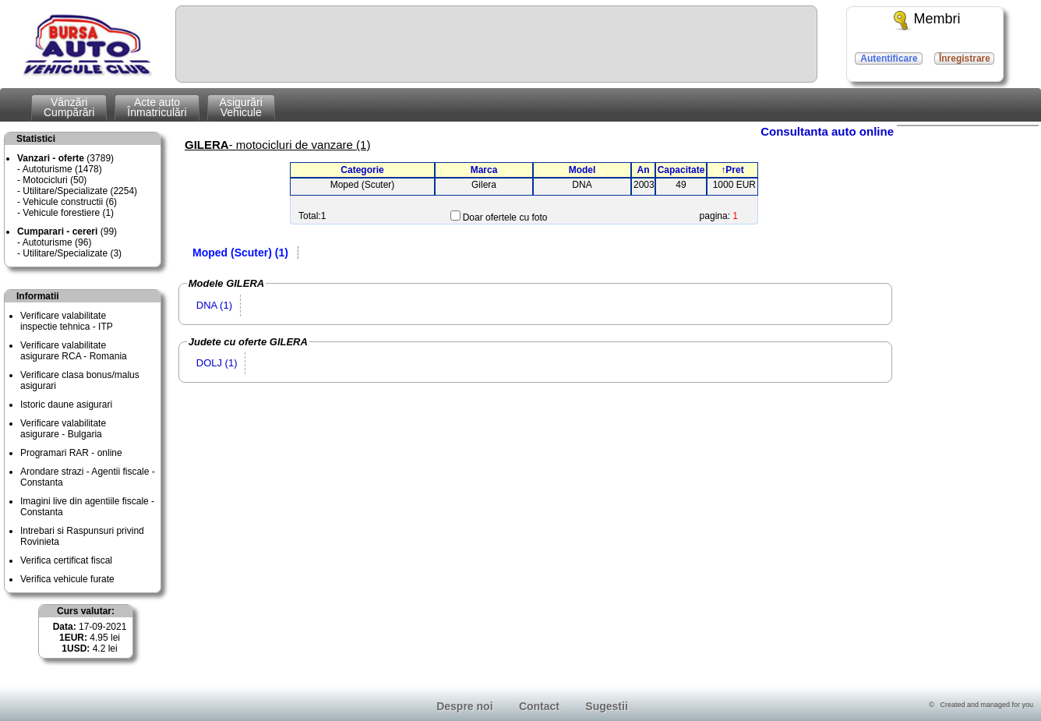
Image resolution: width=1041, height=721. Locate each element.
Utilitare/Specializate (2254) (80, 191)
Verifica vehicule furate (67, 579)
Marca (484, 169)
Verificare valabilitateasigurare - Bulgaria (63, 429)
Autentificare (888, 58)
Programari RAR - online (71, 452)
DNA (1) (214, 305)
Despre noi (464, 706)
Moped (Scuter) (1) (240, 252)
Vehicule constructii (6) (70, 201)
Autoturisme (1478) (62, 169)
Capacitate (681, 169)
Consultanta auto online (827, 131)
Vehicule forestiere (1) (68, 212)
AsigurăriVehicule (241, 107)
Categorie (362, 169)
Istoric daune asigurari (66, 404)
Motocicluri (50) (54, 180)
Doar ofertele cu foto (505, 217)
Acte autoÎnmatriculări (156, 107)
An (643, 169)
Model (582, 169)
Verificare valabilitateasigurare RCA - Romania (73, 351)
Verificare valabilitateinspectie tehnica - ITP (66, 321)
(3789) (65, 158)
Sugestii (606, 706)
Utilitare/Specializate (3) (72, 253)
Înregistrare (964, 58)
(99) (67, 231)
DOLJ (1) (217, 363)
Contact (539, 706)
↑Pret (732, 169)
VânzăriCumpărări (69, 107)
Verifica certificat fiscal (66, 560)
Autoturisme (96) (57, 242)
